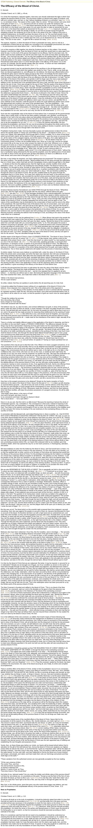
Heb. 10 (49, 383)
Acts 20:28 (42, 724)
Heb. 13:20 (5, 592)
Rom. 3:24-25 (15, 89)
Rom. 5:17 (9, 534)
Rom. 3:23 (18, 24)
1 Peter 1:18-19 (50, 475)
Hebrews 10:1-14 (7, 290)
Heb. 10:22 (17, 341)
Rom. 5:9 (65, 133)
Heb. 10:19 (60, 419)
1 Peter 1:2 (35, 230)
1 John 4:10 (32, 122)
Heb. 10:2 (18, 340)
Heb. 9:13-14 (46, 334)
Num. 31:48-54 (57, 542)
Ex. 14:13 (43, 516)
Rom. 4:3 (35, 186)
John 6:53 (34, 778)
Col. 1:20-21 (8, 676)
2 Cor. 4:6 (43, 627)
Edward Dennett (19, 2)
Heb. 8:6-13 (5, 618)
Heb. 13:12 (5, 193)
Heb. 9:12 (29, 423)
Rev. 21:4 (31, 712)
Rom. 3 (30, 806)
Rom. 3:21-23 (40, 155)
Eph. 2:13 (65, 721)
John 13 (18, 314)
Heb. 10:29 (20, 193)
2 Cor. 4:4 (61, 534)
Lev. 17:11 (48, 29)
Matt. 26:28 (5, 591)
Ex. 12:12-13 (23, 506)
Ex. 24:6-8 (58, 596)
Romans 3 (41, 139)
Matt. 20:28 (52, 39)
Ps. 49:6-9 (65, 549)
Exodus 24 (38, 217)
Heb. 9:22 (65, 20)
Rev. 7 (57, 274)
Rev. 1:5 (25, 242)
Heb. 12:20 (5, 651)
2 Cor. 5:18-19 (34, 801)
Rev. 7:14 (49, 726)
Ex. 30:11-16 (5, 542)
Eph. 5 (12, 314)
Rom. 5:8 (64, 818)
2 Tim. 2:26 (27, 535)
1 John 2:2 (59, 110)
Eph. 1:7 (34, 65)
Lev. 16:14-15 (59, 81)
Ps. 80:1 (32, 95)
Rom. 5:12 (21, 25)
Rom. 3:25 (64, 803)
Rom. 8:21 (4, 702)
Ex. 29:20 (44, 207)
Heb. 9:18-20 (5, 598)
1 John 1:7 (33, 238)
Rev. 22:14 (5, 781)
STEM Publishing (7, 2)
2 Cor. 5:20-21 (25, 108)
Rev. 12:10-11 (63, 731)
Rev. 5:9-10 (33, 728)
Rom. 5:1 (32, 677)
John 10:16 (31, 662)
